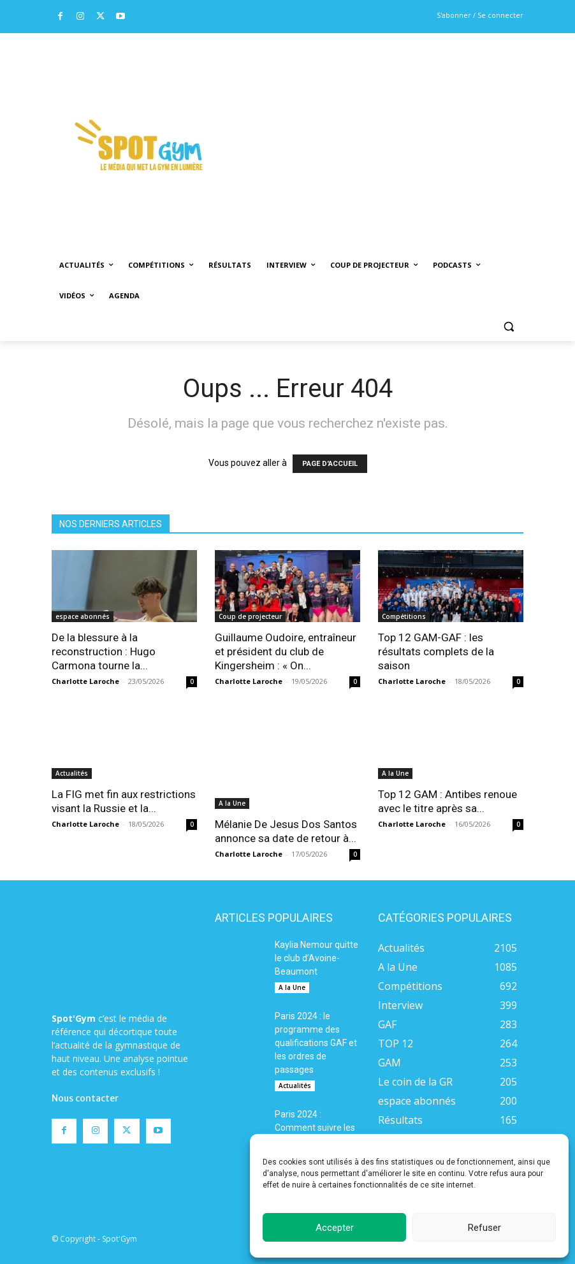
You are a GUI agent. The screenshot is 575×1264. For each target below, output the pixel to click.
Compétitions (404, 616)
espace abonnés (82, 616)
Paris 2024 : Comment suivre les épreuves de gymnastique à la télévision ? (315, 1111)
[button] (508, 327)
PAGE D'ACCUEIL (330, 464)
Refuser (484, 1227)
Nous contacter (85, 1026)
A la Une (232, 764)
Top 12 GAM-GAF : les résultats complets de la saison (436, 651)
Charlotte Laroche (85, 681)
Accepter (335, 1227)
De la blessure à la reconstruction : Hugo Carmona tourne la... (104, 651)
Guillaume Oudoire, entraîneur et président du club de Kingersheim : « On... (285, 651)
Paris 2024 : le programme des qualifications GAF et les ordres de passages (316, 1013)
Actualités (71, 773)
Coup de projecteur (250, 616)
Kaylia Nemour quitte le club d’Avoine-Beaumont (316, 928)
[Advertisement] (400, 128)
